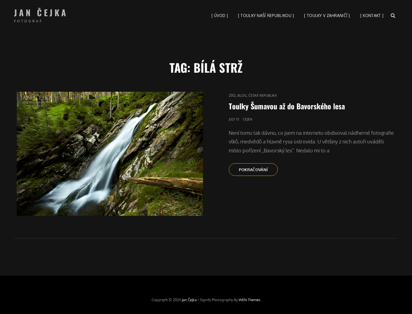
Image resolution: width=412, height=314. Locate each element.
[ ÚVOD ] (219, 15)
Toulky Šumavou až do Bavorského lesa (287, 106)
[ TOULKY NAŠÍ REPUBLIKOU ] (266, 15)
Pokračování (258, 171)
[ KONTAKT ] (371, 15)
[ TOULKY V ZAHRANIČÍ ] (327, 15)
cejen (247, 119)
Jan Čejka (41, 12)
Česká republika (262, 95)
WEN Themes (249, 300)
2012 (232, 95)
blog (242, 95)
